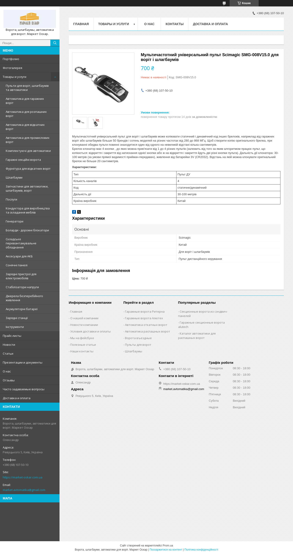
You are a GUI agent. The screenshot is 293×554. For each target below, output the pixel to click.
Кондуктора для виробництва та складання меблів (28, 210)
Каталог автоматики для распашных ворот (197, 335)
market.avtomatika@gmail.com (24, 490)
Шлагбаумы (133, 351)
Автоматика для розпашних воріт (26, 114)
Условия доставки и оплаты (90, 331)
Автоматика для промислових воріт (27, 140)
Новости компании (84, 325)
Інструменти (15, 327)
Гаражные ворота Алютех (144, 318)
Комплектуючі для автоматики (28, 151)
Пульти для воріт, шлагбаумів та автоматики (27, 88)
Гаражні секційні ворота (23, 160)
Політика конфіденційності (201, 549)
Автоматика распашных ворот (147, 331)
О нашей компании (84, 318)
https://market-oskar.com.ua (22, 477)
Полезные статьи (83, 345)
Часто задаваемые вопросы (23, 389)
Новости (9, 345)
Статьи (8, 353)
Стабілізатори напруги (22, 287)
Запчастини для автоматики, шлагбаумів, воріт (27, 188)
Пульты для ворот (138, 345)
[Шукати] (55, 43)
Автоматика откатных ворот (146, 325)
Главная (81, 24)
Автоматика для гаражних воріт (25, 101)
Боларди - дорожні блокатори (27, 230)
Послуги (11, 199)
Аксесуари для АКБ (19, 256)
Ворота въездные (138, 338)
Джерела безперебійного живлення (24, 298)
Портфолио (11, 59)
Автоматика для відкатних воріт (25, 127)
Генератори (14, 221)
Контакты (174, 24)
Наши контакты (81, 351)
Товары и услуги (14, 77)
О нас (7, 371)
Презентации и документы (22, 362)
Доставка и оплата (16, 398)
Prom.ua (168, 545)
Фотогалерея (12, 68)
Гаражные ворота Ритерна (145, 311)
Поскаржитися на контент (165, 549)
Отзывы (9, 380)
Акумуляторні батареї (22, 309)
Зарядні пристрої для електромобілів (21, 276)
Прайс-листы (12, 336)
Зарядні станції (17, 318)
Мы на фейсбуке (82, 338)
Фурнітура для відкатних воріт (28, 168)
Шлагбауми (14, 177)
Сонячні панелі (16, 265)
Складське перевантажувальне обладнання (21, 243)
